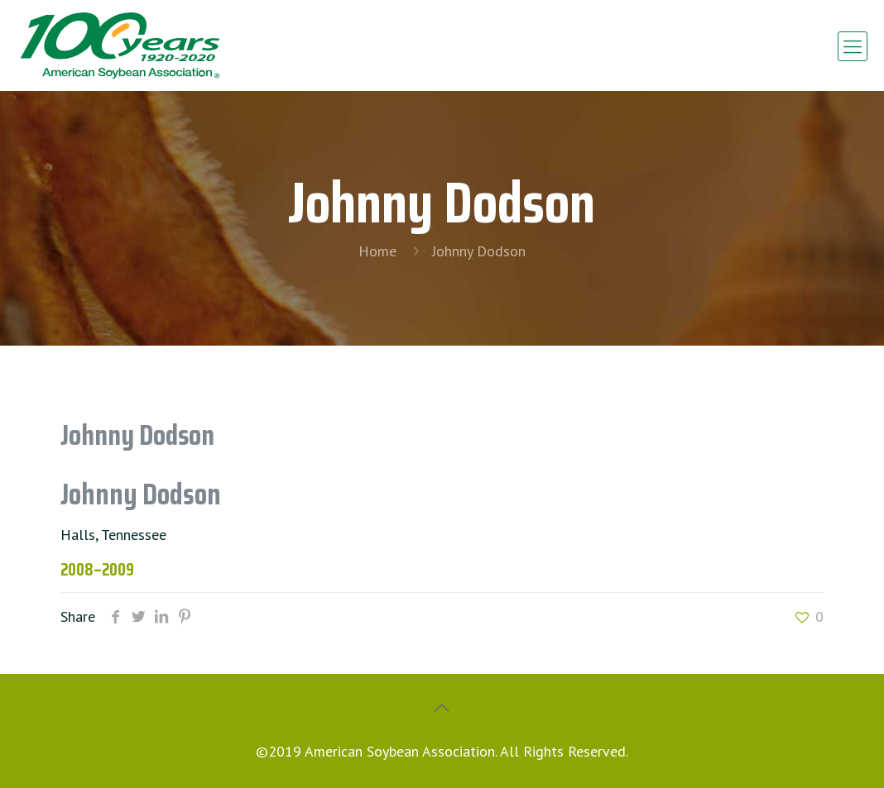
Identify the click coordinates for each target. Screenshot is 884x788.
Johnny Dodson (479, 250)
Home (377, 250)
